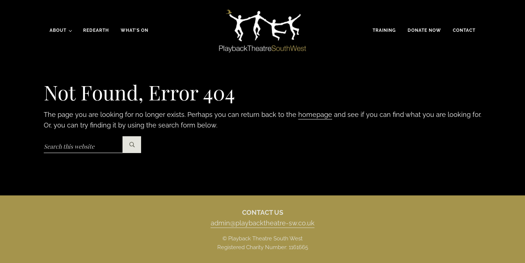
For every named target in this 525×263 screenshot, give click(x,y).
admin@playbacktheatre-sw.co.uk (263, 223)
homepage (315, 114)
